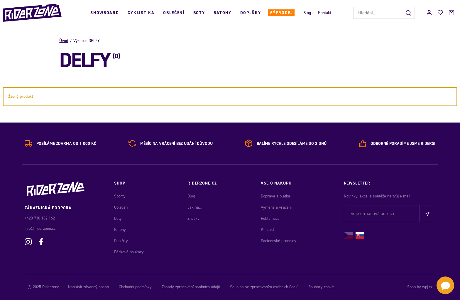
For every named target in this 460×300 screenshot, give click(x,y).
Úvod (63, 40)
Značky (193, 218)
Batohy (222, 13)
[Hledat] (409, 13)
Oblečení (173, 13)
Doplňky (250, 13)
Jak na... (194, 207)
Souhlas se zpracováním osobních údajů (264, 287)
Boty (199, 13)
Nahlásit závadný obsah (88, 287)
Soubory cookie (321, 287)
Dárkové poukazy (129, 252)
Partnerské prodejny (278, 241)
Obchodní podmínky (135, 287)
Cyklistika (141, 13)
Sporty (120, 196)
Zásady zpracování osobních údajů (191, 287)
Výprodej (281, 13)
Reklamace (270, 218)
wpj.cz (427, 287)
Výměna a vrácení (276, 207)
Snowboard (104, 13)
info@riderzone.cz (40, 228)
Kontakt (324, 13)
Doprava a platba (275, 196)
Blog (307, 13)
